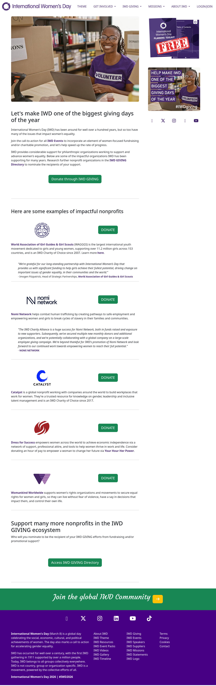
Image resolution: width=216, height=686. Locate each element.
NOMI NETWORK (29, 350)
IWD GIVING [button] (131, 6)
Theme (82, 6)
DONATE (108, 229)
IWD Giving (134, 634)
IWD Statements (137, 654)
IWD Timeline (102, 659)
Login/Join (205, 6)
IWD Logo (133, 659)
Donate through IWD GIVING (75, 179)
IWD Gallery (101, 654)
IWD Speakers (136, 642)
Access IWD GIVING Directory (75, 562)
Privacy (164, 638)
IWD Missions (135, 650)
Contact (165, 646)
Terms (164, 634)
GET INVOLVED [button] (103, 6)
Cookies (165, 642)
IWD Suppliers (136, 646)
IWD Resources (103, 642)
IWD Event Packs (104, 646)
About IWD (101, 634)
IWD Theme (101, 638)
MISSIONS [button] (155, 6)
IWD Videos (101, 650)
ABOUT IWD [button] (180, 6)
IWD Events (134, 638)
